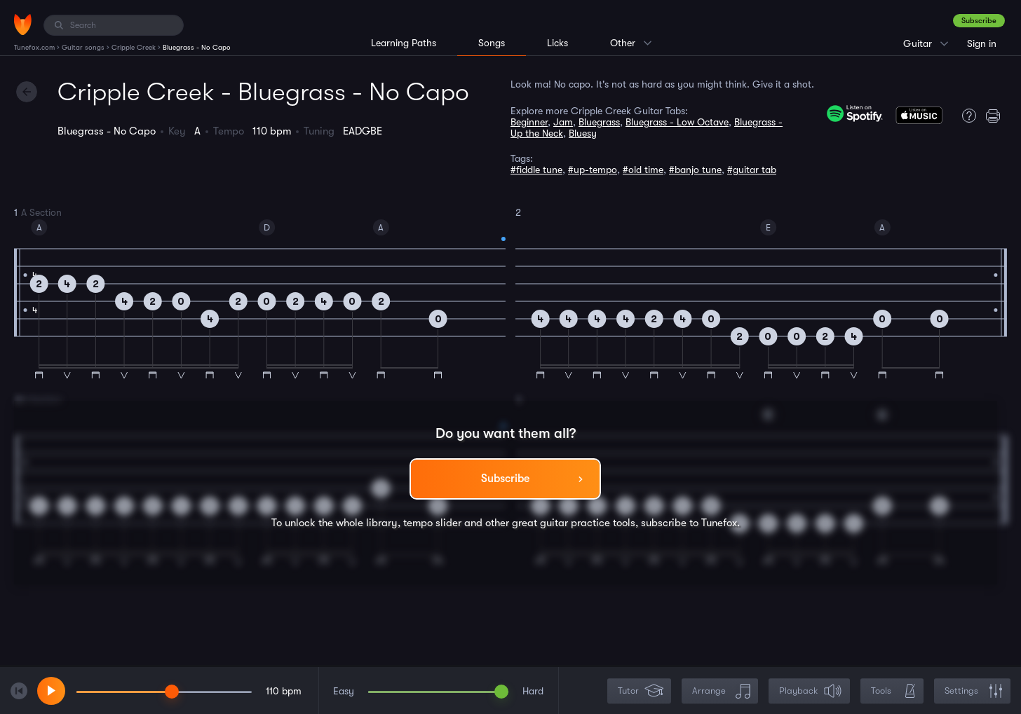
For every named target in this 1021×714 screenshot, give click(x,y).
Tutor (640, 691)
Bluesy (583, 133)
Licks (557, 42)
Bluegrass (599, 122)
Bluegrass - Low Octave (677, 122)
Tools (893, 691)
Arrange (721, 691)
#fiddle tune (536, 169)
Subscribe (978, 20)
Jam (563, 122)
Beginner (529, 122)
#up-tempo (592, 169)
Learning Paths (403, 42)
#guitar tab (751, 169)
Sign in (981, 43)
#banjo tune (695, 169)
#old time (643, 169)
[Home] (23, 24)
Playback (810, 691)
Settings (974, 691)
